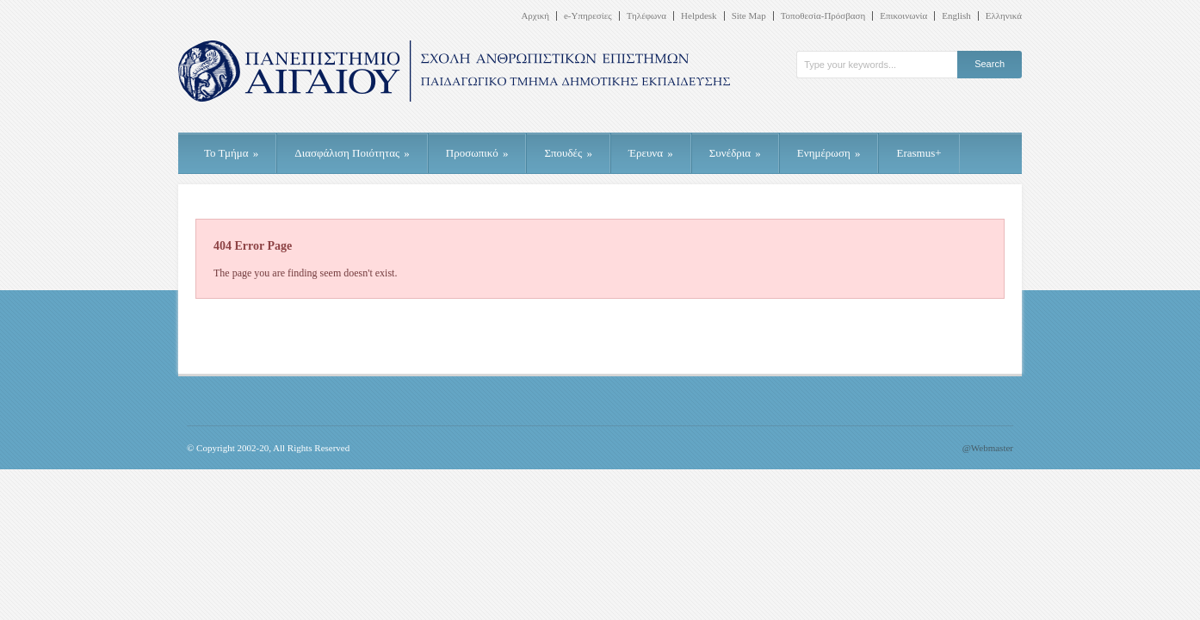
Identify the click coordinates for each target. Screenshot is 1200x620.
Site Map (749, 16)
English (956, 16)
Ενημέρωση (829, 152)
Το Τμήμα (231, 152)
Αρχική (535, 16)
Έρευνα (650, 152)
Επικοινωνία (903, 16)
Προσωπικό (477, 152)
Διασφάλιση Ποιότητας (352, 152)
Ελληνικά (1004, 16)
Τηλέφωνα (646, 16)
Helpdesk (699, 16)
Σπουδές (568, 152)
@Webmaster (987, 448)
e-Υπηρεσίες (588, 16)
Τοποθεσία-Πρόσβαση (823, 16)
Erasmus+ (918, 152)
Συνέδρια (735, 152)
